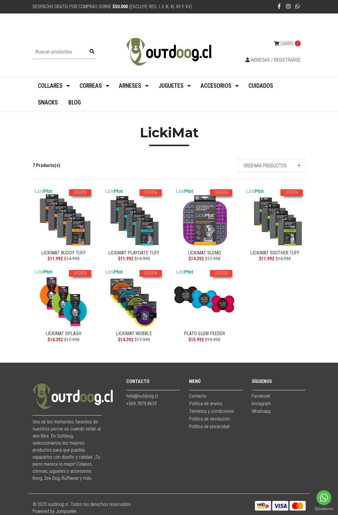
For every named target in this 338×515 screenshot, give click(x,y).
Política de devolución (209, 419)
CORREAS (91, 85)
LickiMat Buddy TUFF (63, 253)
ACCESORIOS (216, 85)
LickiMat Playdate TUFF (133, 253)
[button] (271, 165)
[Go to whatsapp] (324, 497)
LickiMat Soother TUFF (275, 253)
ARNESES (130, 85)
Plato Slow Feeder (204, 333)
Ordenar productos (265, 165)
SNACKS (48, 102)
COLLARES (50, 85)
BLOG (74, 102)
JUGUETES (171, 85)
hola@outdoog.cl (142, 396)
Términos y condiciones (211, 411)
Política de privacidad (209, 426)
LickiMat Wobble (134, 333)
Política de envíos (205, 403)
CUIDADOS (260, 85)
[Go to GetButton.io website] (324, 509)
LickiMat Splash (63, 333)
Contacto (197, 396)
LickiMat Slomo (204, 253)
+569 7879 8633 (141, 403)
